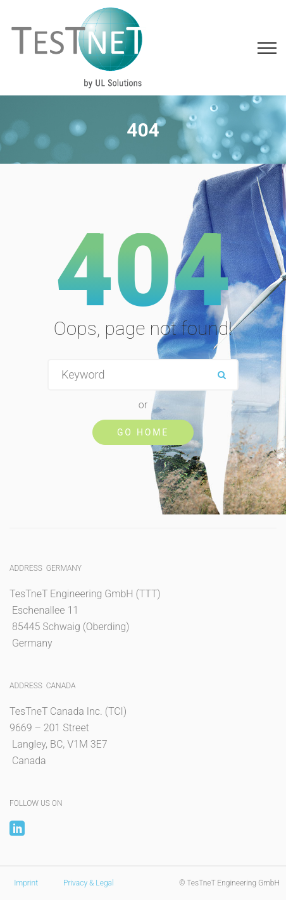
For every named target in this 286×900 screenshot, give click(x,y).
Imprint (26, 883)
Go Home (143, 432)
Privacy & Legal (88, 883)
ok (221, 374)
